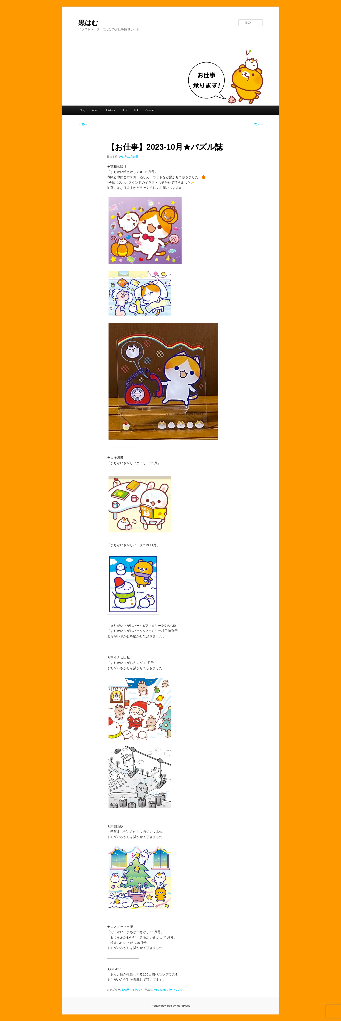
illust (124, 110)
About (95, 110)
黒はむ (88, 22)
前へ (82, 124)
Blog (82, 110)
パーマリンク (175, 989)
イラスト (137, 989)
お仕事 (125, 989)
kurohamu (160, 989)
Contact (150, 110)
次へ (258, 124)
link (136, 110)
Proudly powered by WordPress (170, 1005)
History (110, 110)
